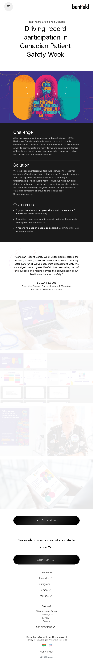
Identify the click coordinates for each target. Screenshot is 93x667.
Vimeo (44, 590)
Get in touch (43, 559)
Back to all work (50, 520)
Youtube (44, 596)
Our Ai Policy (46, 651)
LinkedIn (44, 578)
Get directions (44, 626)
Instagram (44, 584)
